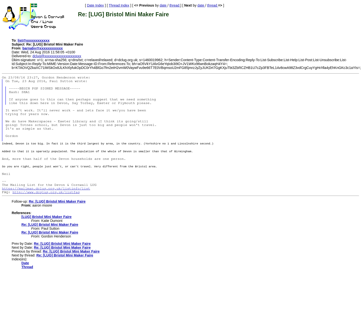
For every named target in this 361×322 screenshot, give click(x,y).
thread (174, 5)
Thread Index (119, 5)
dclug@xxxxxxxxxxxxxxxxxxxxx (57, 56)
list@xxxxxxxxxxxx (34, 40)
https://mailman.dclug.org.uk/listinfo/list (46, 187)
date (163, 5)
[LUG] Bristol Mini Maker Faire (46, 216)
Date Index (95, 5)
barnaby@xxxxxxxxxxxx (42, 48)
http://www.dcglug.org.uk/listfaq (46, 191)
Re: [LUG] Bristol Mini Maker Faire (57, 201)
